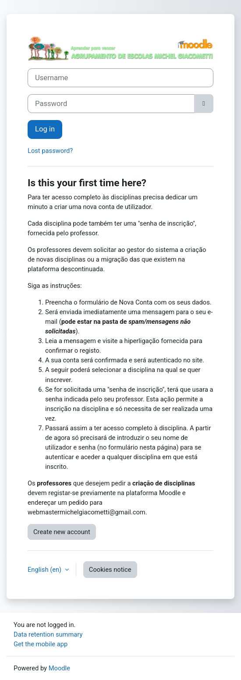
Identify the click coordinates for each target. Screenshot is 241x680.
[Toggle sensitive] (203, 103)
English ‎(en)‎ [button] (45, 570)
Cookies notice (110, 570)
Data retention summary (48, 634)
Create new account (61, 532)
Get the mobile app (40, 644)
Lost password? (50, 151)
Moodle (59, 668)
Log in (45, 129)
